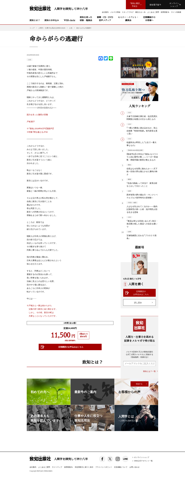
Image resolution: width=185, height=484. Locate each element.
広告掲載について (120, 467)
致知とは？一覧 (149, 371)
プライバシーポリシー (103, 467)
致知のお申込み (51, 20)
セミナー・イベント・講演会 (128, 19)
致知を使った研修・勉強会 (86, 19)
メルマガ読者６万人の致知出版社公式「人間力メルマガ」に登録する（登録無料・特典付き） (139, 354)
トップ (32, 28)
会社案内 (33, 467)
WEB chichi (69, 20)
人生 (29, 59)
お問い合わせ (135, 467)
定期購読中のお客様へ (149, 19)
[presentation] (142, 374)
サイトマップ (57, 467)
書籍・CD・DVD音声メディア (105, 19)
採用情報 (68, 467)
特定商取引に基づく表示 (84, 467)
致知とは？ (35, 20)
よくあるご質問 (44, 467)
